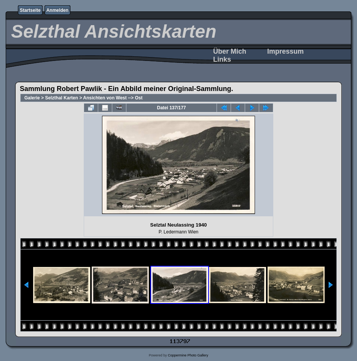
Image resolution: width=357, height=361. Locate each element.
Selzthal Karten (61, 98)
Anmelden (57, 10)
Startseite (30, 10)
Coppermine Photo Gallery (188, 355)
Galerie (32, 98)
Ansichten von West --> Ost (112, 98)
